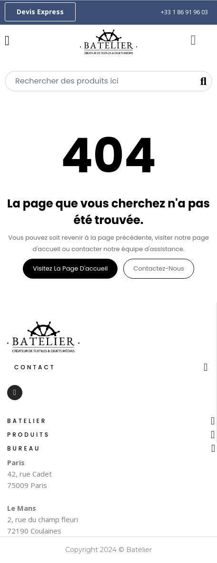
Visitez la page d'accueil (70, 268)
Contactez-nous (158, 268)
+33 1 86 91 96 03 (184, 12)
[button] (40, 11)
